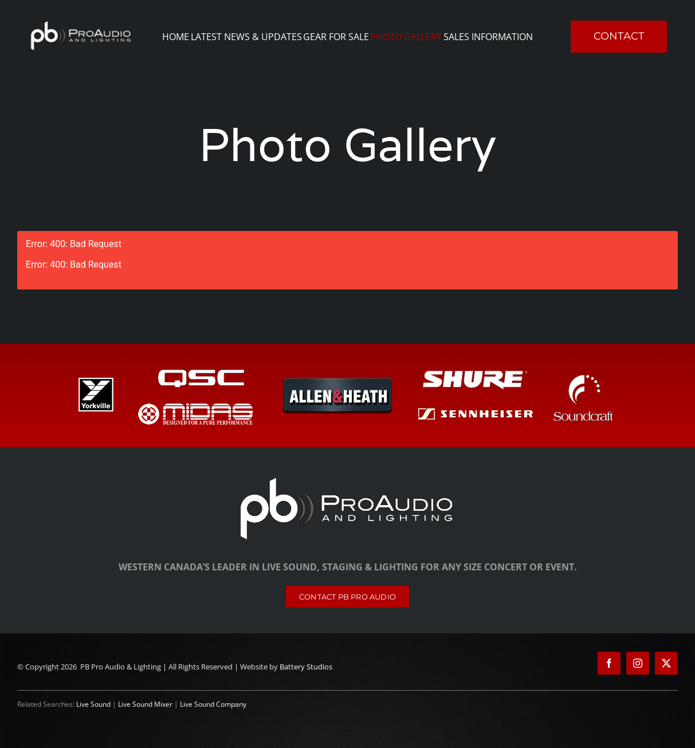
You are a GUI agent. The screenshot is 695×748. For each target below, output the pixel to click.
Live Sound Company (213, 704)
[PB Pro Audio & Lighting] (347, 478)
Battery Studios (306, 666)
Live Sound (93, 704)
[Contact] (347, 597)
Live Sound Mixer (145, 704)
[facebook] (609, 663)
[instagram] (637, 663)
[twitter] (666, 663)
